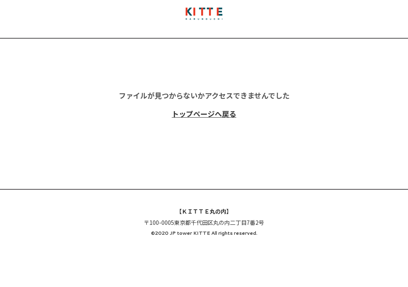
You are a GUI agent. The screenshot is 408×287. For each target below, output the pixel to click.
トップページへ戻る (204, 113)
